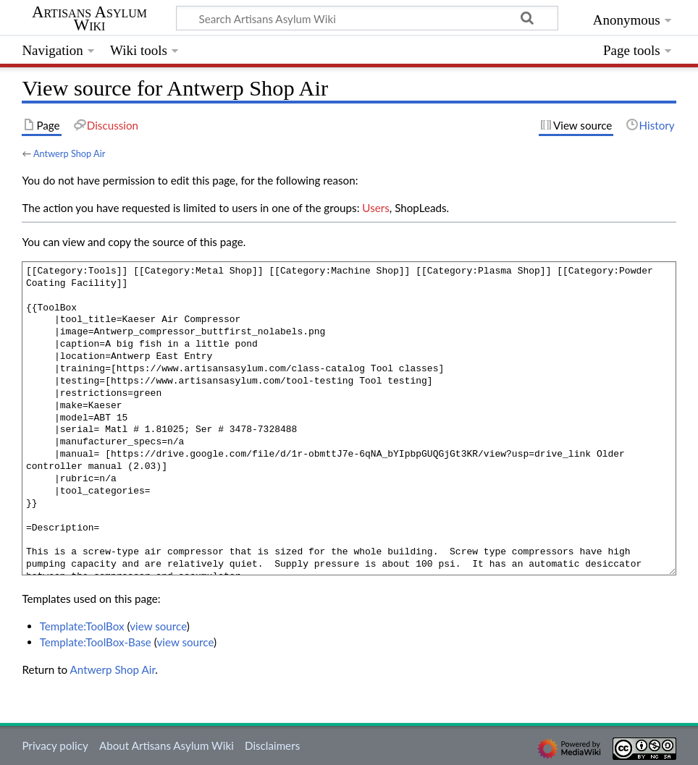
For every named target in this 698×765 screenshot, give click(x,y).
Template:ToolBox (82, 626)
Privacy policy (55, 745)
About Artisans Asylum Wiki (166, 745)
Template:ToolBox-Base (95, 641)
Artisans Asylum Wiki (89, 19)
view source (158, 626)
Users (375, 207)
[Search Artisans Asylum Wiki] (367, 18)
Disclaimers (272, 745)
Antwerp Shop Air (69, 153)
